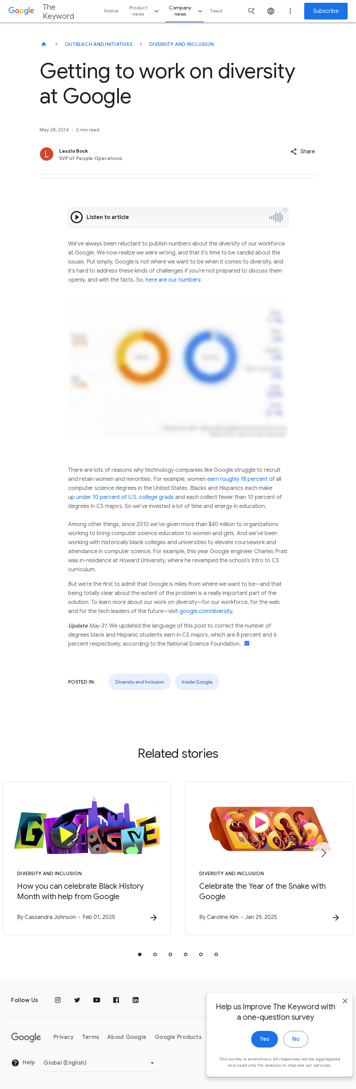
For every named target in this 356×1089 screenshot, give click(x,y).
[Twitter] (77, 1000)
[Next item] (323, 853)
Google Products (178, 1037)
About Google (126, 1037)
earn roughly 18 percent (237, 479)
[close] (334, 1009)
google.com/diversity (205, 611)
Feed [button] (216, 11)
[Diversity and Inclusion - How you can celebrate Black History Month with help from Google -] (87, 858)
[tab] (139, 954)
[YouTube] (96, 1000)
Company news (186, 11)
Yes (254, 1047)
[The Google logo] (26, 1037)
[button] (302, 151)
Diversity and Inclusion (181, 44)
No (285, 1047)
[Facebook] (116, 1000)
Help (23, 1063)
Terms (90, 1037)
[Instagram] (57, 1000)
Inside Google (197, 682)
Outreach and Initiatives (98, 44)
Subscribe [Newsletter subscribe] (326, 11)
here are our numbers (173, 279)
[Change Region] (99, 1063)
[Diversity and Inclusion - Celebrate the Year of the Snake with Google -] (269, 858)
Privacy (64, 1037)
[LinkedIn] (135, 1000)
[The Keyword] (43, 44)
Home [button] (111, 11)
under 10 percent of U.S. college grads (125, 497)
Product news (145, 11)
